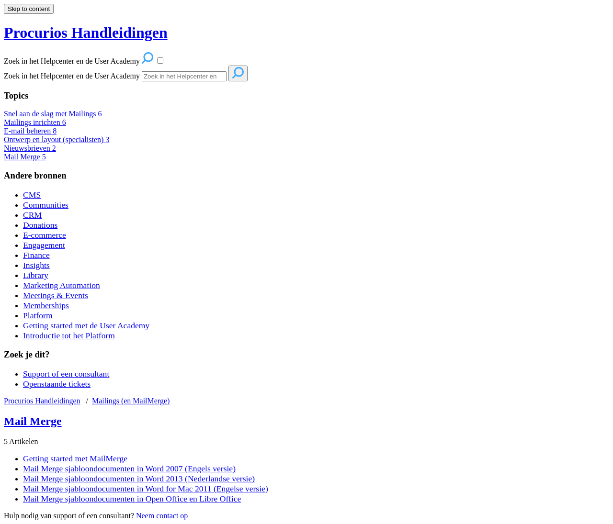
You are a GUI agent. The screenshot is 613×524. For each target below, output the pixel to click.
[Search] (184, 76)
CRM (32, 215)
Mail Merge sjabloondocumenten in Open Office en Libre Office (132, 498)
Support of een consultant (66, 374)
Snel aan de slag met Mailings (53, 114)
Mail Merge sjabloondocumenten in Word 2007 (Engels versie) (129, 468)
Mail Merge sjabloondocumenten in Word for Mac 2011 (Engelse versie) (145, 488)
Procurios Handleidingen (42, 401)
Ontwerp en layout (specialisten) (56, 139)
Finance (36, 255)
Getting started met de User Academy (86, 325)
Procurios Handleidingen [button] (86, 32)
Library (35, 275)
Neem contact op (162, 516)
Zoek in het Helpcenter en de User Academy (72, 76)
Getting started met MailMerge (75, 458)
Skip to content (29, 8)
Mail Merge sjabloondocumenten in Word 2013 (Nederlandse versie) (139, 478)
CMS (32, 195)
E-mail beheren (30, 131)
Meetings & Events (55, 295)
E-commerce (44, 235)
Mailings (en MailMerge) (131, 401)
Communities (45, 205)
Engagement (44, 245)
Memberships (46, 305)
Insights (36, 265)
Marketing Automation (61, 285)
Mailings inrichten (35, 122)
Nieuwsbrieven (30, 148)
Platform (38, 315)
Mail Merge (25, 157)
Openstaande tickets (57, 384)
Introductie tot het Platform (69, 335)
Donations (40, 225)
